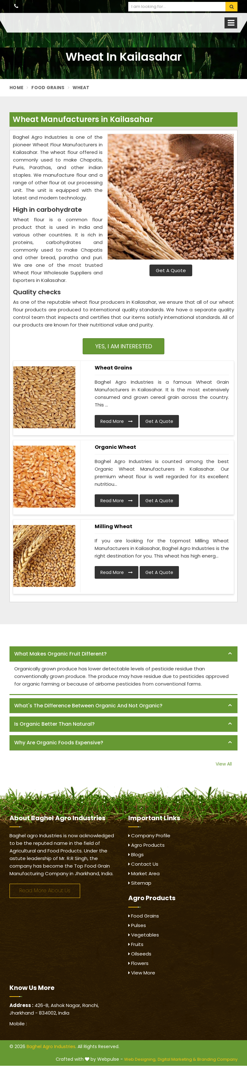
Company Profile (149, 835)
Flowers (138, 963)
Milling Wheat (113, 526)
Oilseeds (139, 953)
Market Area (144, 873)
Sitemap (139, 883)
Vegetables (143, 934)
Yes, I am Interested (123, 346)
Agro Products (146, 845)
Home (16, 87)
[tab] (124, 654)
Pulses (137, 925)
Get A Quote (171, 270)
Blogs (136, 854)
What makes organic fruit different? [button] (60, 653)
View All (224, 764)
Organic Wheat (115, 447)
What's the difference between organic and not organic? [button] (88, 705)
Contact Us (143, 864)
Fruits (135, 944)
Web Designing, (140, 1059)
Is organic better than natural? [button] (54, 724)
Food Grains (47, 87)
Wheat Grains (113, 367)
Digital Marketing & (177, 1059)
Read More (116, 421)
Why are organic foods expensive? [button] (58, 742)
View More (141, 972)
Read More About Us (44, 890)
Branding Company (217, 1059)
